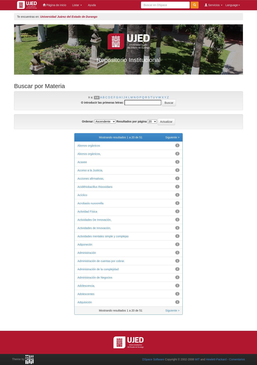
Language (232, 5)
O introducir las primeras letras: (102, 102)
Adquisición (85, 302)
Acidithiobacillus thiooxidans (95, 186)
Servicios (213, 5)
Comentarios (237, 359)
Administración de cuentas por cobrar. (101, 261)
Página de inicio (54, 5)
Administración (87, 252)
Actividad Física (87, 211)
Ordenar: (88, 121)
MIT (197, 359)
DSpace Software (153, 359)
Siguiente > (172, 137)
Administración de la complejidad (98, 269)
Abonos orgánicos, (89, 153)
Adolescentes (86, 294)
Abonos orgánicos (89, 145)
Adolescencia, (86, 285)
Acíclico (82, 195)
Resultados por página (131, 121)
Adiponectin (85, 244)
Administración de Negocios (95, 277)
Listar (77, 5)
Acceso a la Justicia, (90, 170)
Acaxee (82, 162)
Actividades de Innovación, (94, 228)
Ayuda (92, 5)
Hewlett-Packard (216, 359)
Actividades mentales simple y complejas (103, 236)
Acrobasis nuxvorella (90, 203)
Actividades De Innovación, (94, 219)
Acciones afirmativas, (91, 178)
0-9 (96, 97)
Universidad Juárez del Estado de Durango (68, 16)
